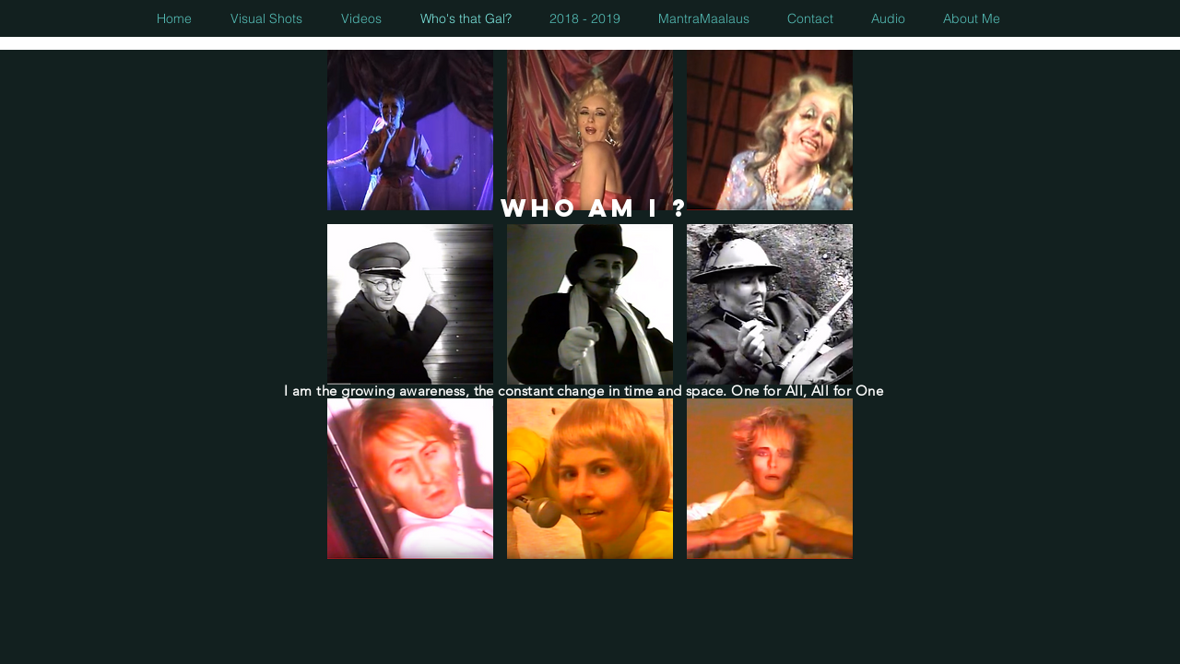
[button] (410, 130)
